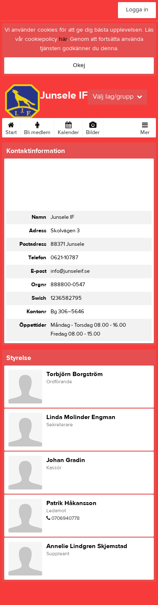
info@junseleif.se (70, 271)
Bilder (92, 127)
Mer (145, 127)
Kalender (68, 127)
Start (11, 127)
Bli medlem (37, 127)
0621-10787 (64, 257)
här (63, 39)
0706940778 (65, 518)
